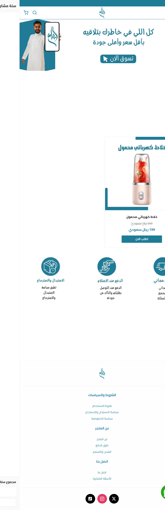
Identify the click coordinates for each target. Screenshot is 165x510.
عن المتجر (82, 439)
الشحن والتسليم (82, 452)
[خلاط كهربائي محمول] (122, 173)
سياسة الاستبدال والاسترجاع (82, 412)
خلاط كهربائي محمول (122, 217)
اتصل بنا (82, 472)
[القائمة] (158, 13)
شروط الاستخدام (82, 406)
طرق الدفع (82, 445)
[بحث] (15, 13)
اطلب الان (122, 239)
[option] (122, 192)
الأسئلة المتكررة (82, 479)
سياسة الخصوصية (82, 418)
